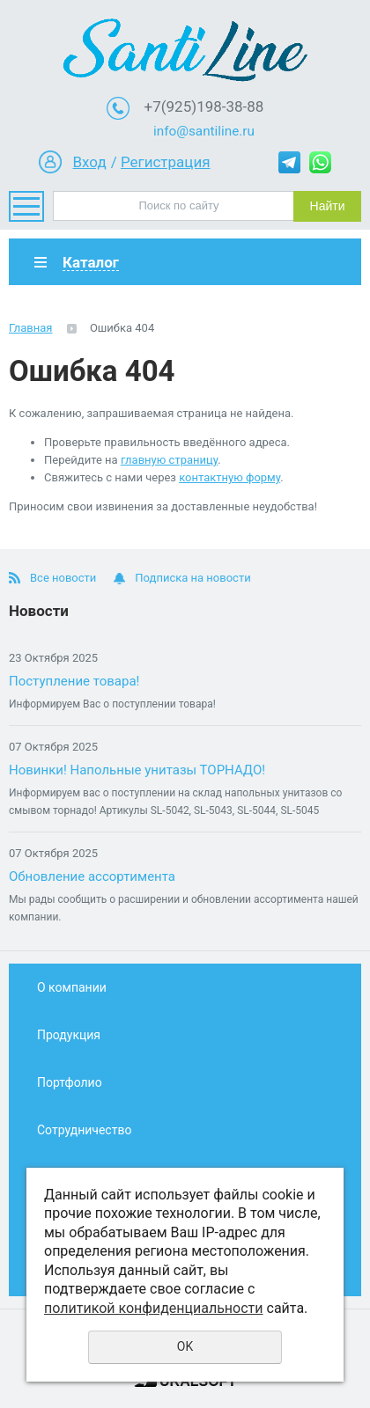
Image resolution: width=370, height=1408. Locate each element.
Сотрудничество (84, 1130)
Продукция (68, 1035)
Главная (30, 327)
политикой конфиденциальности (153, 1308)
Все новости (63, 577)
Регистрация (166, 162)
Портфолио (69, 1082)
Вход (89, 162)
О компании (72, 987)
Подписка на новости (192, 577)
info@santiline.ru (204, 131)
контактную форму (229, 477)
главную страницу (169, 459)
